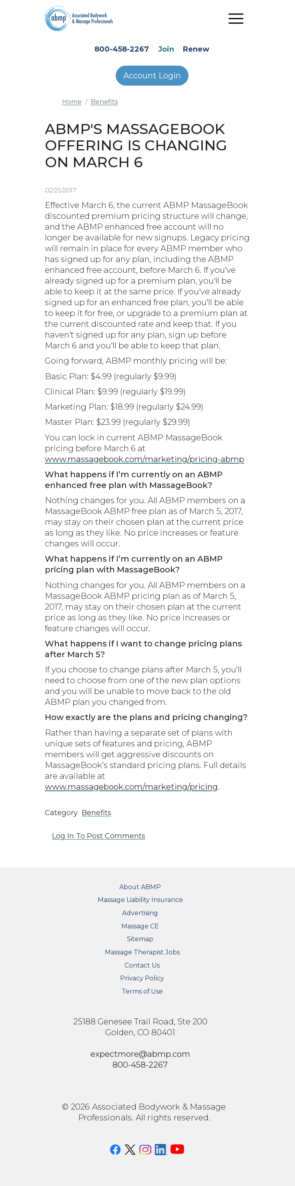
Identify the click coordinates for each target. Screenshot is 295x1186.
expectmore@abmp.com (140, 1054)
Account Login (152, 75)
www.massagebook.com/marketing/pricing (131, 787)
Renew (196, 49)
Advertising (140, 913)
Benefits (104, 102)
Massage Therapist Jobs (142, 952)
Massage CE (140, 926)
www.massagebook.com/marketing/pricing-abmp (144, 459)
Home (72, 102)
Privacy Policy (142, 978)
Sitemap (140, 939)
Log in (63, 836)
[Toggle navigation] (235, 18)
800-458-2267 (121, 49)
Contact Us (142, 965)
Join (166, 49)
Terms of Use (142, 991)
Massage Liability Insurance (140, 900)
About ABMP (140, 887)
